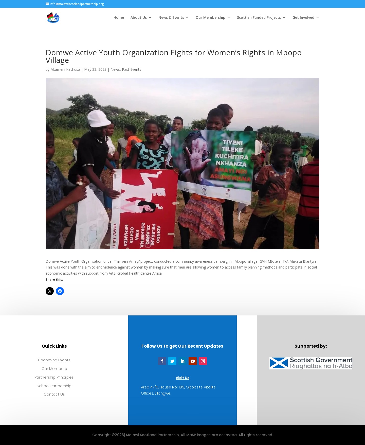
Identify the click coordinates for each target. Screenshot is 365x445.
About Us (139, 18)
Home (119, 18)
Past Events (131, 69)
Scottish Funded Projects (259, 18)
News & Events (171, 18)
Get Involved (303, 18)
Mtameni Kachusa (65, 69)
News (115, 69)
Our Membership (210, 18)
